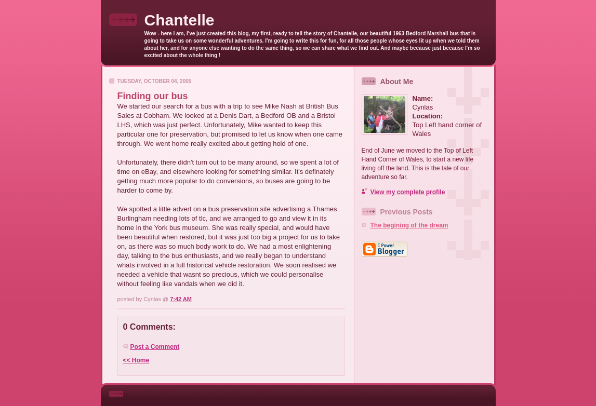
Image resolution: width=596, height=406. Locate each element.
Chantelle (179, 20)
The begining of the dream (409, 225)
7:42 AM (181, 299)
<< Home (136, 360)
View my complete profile (407, 192)
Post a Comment (155, 346)
